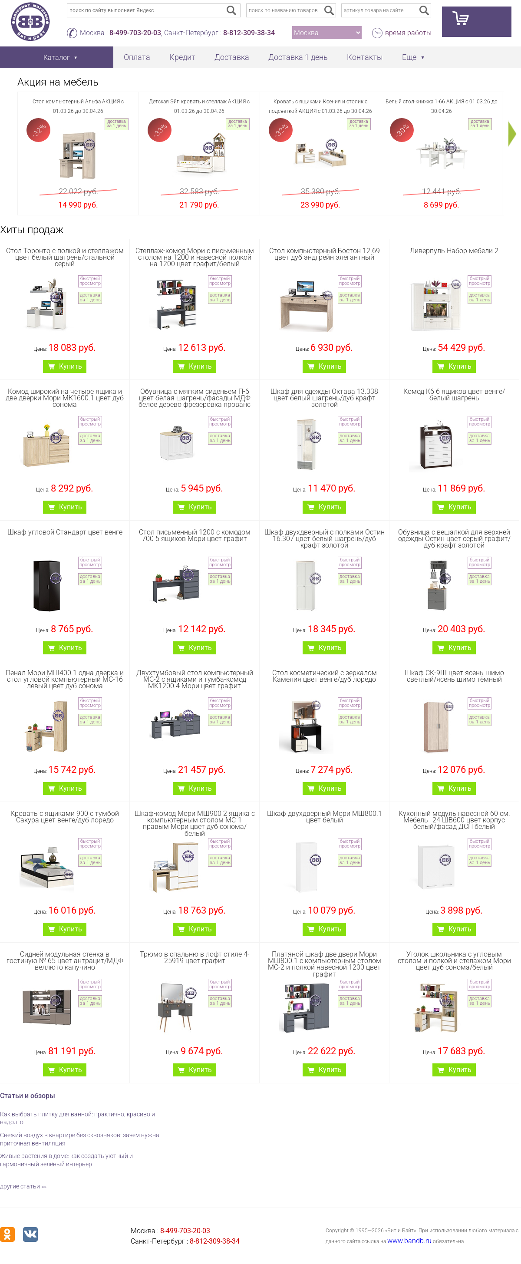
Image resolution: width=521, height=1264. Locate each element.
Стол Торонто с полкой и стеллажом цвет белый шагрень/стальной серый (65, 257)
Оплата (137, 57)
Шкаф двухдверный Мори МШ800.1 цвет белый (324, 816)
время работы (408, 33)
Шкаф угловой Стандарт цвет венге (64, 532)
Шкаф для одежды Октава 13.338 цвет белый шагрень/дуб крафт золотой (324, 398)
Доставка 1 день (298, 57)
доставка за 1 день (116, 123)
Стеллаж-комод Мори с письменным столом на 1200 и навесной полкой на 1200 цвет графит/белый (194, 257)
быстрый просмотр (90, 281)
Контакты (365, 57)
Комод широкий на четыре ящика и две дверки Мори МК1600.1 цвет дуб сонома (65, 398)
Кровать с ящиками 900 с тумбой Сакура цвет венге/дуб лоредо (64, 816)
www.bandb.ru (409, 1241)
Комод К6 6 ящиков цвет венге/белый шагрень (454, 394)
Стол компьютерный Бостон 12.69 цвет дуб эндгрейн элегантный (324, 254)
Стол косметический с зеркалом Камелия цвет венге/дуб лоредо (324, 676)
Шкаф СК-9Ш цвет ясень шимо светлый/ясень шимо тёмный (454, 676)
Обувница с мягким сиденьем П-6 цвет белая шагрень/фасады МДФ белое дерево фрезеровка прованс (194, 398)
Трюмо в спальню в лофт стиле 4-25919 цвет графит (195, 957)
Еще (409, 57)
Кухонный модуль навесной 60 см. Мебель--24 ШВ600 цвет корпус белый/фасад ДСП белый (454, 820)
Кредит (182, 57)
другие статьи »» (23, 1186)
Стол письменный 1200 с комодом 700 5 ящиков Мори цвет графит (195, 535)
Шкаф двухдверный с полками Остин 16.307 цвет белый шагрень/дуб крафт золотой (324, 538)
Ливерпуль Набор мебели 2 (454, 251)
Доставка (231, 57)
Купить (70, 366)
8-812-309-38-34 (249, 33)
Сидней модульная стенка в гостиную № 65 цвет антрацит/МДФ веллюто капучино (65, 960)
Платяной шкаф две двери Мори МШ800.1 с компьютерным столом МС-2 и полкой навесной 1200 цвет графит (324, 964)
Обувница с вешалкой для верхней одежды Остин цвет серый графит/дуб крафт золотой (454, 538)
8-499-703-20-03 (135, 33)
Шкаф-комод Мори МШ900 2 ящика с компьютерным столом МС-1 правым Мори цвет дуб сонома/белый (195, 823)
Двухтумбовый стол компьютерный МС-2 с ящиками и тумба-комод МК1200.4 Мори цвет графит (194, 679)
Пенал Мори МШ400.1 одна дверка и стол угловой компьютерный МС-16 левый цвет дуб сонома (65, 679)
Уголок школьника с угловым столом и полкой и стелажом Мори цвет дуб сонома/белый (454, 960)
